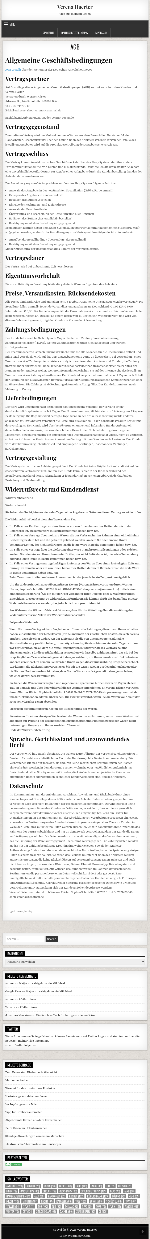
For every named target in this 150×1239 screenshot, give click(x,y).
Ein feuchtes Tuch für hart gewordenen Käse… (66, 1015)
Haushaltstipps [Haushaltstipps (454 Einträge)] (18, 1196)
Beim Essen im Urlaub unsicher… (27, 1128)
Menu (12, 24)
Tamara (10, 1007)
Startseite (48, 33)
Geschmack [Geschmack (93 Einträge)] (68, 1191)
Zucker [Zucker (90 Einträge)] (66, 1212)
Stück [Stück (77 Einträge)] (28, 1206)
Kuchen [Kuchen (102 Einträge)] (76, 1196)
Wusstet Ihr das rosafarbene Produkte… (31, 1088)
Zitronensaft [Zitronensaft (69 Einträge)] (46, 1212)
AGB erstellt (13, 69)
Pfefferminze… (28, 999)
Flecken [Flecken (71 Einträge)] (124, 1186)
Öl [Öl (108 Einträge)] (103, 1212)
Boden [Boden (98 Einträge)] (49, 1186)
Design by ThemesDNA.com (75, 1236)
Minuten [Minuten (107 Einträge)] (29, 1201)
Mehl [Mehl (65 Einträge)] (134, 1196)
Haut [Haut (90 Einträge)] (39, 1196)
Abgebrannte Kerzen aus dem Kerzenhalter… (34, 1120)
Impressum (101, 33)
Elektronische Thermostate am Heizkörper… (34, 1144)
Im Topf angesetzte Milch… (22, 1104)
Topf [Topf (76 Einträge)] (101, 1206)
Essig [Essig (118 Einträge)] (81, 1186)
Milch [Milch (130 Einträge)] (12, 1201)
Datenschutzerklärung (74, 33)
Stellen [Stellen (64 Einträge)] (12, 1206)
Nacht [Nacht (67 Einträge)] (47, 1201)
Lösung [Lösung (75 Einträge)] (118, 1196)
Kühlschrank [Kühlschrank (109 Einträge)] (97, 1196)
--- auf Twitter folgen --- (20, 1045)
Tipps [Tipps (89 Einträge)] (87, 1206)
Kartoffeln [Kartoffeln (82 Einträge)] (56, 1196)
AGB (74, 47)
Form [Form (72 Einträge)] (11, 1191)
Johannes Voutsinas (18, 1015)
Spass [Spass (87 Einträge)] (130, 1201)
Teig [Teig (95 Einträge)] (56, 1206)
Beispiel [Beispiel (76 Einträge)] (33, 1186)
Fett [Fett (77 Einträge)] (110, 1186)
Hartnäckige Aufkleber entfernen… (27, 1096)
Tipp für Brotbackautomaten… (24, 1112)
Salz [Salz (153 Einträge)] (80, 1201)
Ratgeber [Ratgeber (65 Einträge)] (63, 1201)
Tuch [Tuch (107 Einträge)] (115, 1206)
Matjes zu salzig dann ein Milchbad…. (43, 983)
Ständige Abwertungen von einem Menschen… (35, 1136)
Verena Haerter (75, 6)
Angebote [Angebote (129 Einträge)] (14, 1186)
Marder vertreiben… (18, 1080)
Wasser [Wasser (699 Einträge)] (132, 1206)
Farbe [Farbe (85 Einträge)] (96, 1186)
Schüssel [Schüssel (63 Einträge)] (114, 1201)
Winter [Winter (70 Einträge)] (12, 1212)
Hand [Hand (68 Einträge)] (129, 1191)
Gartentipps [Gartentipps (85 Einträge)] (29, 1191)
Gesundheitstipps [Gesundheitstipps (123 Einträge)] (93, 1191)
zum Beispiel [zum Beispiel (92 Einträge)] (85, 1212)
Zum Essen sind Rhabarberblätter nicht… (32, 1072)
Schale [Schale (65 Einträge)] (96, 1201)
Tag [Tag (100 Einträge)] (43, 1206)
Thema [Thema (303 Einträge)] (71, 1206)
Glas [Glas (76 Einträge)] (115, 1191)
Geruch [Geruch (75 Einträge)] (49, 1191)
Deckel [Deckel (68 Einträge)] (65, 1186)
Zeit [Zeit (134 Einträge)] (27, 1212)
